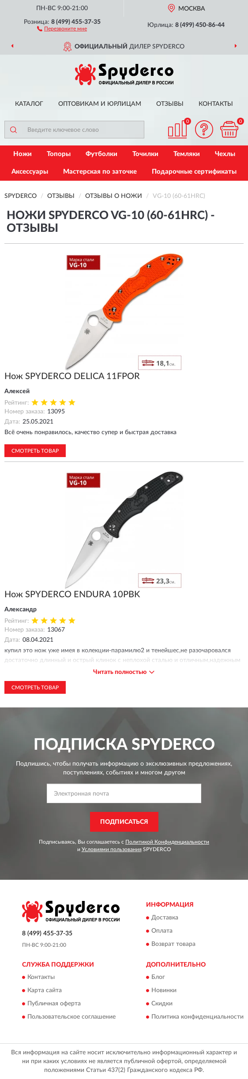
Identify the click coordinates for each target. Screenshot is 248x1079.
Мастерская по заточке (100, 171)
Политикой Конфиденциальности (167, 842)
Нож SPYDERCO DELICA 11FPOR (72, 376)
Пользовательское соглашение (71, 1017)
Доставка (164, 918)
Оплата (162, 931)
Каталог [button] (29, 104)
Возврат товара (173, 944)
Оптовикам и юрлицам (99, 104)
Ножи (22, 154)
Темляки (186, 154)
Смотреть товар (35, 451)
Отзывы (170, 104)
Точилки (145, 154)
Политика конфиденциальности (197, 1017)
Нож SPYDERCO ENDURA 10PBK (72, 594)
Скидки (162, 1004)
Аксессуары (29, 171)
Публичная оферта (54, 1004)
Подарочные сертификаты (194, 171)
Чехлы (225, 154)
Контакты (216, 104)
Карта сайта (44, 990)
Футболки (101, 154)
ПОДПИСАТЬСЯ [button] (124, 822)
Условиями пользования (112, 849)
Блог (158, 977)
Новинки (164, 990)
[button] (62, 28)
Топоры (59, 154)
